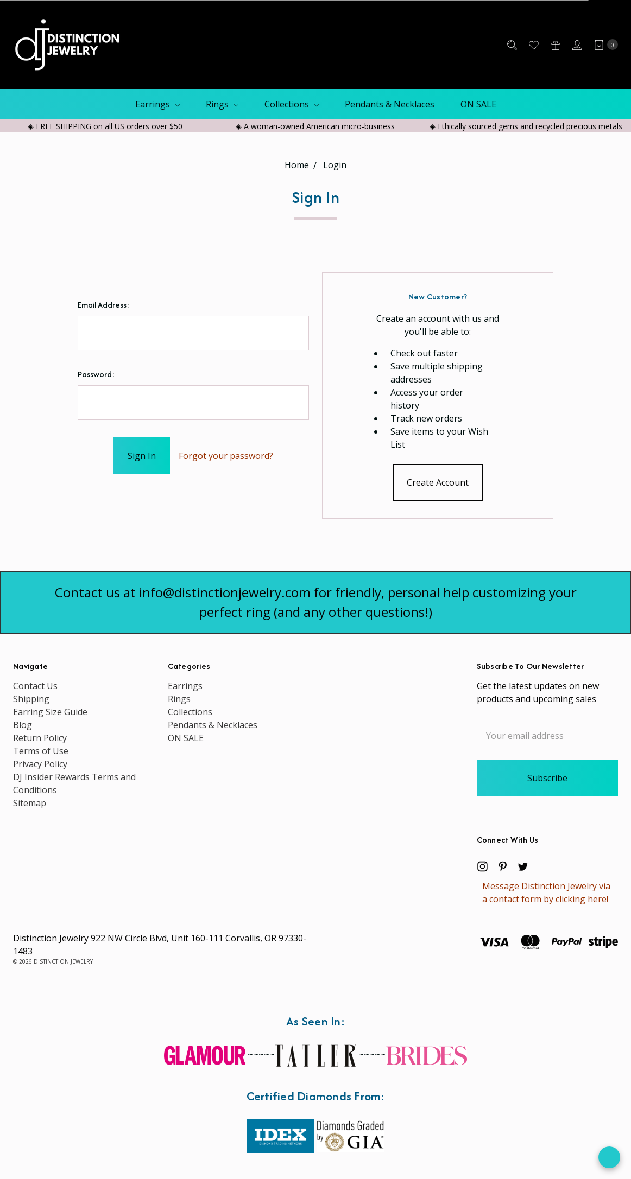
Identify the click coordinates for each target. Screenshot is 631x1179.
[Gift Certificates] (555, 44)
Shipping (31, 699)
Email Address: (103, 304)
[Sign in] (576, 44)
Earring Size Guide (50, 712)
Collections (291, 104)
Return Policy (40, 738)
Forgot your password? (226, 456)
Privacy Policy (40, 764)
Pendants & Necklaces (389, 104)
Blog (22, 725)
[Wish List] (533, 44)
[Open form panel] (609, 1157)
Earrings (157, 104)
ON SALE (478, 104)
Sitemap (29, 803)
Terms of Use (40, 751)
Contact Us (35, 686)
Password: (96, 374)
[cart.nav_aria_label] (603, 44)
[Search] (511, 44)
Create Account (438, 482)
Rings (222, 104)
